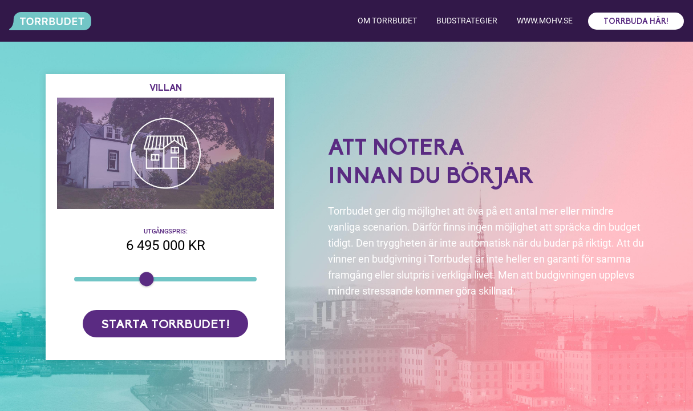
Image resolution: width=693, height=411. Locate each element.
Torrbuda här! (635, 22)
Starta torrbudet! (166, 325)
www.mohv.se (545, 20)
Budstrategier (466, 20)
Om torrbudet (387, 20)
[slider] (146, 279)
